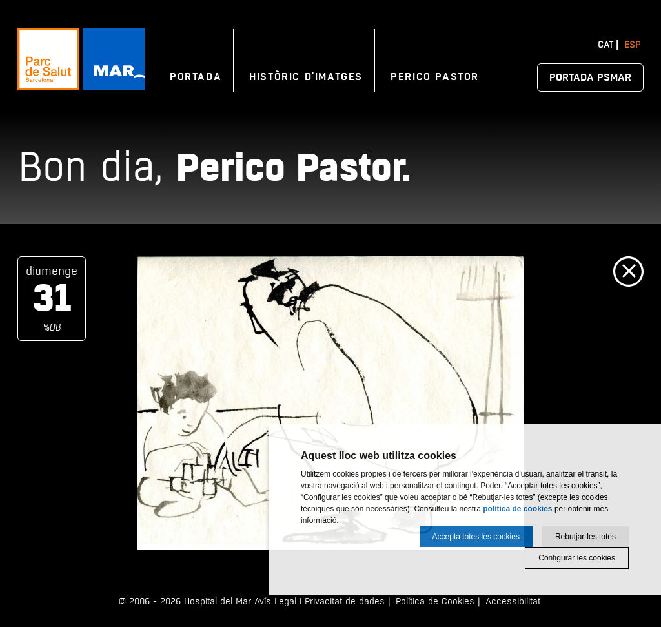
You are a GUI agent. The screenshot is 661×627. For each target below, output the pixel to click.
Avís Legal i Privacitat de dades (319, 601)
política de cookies (517, 508)
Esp (632, 45)
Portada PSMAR (590, 77)
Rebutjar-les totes (585, 536)
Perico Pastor (435, 77)
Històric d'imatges (306, 77)
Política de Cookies (435, 601)
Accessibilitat (512, 601)
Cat (605, 45)
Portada (195, 77)
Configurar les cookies (576, 557)
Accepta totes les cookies (476, 536)
